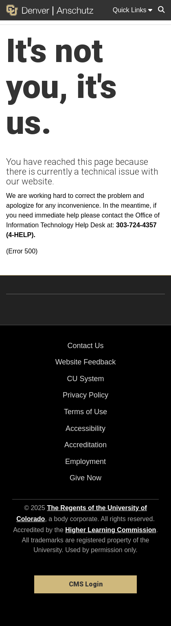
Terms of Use (85, 412)
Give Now (85, 478)
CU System (85, 379)
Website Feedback (85, 362)
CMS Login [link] (86, 584)
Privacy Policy (85, 395)
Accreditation (85, 445)
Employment (85, 461)
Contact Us (85, 346)
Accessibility (85, 428)
